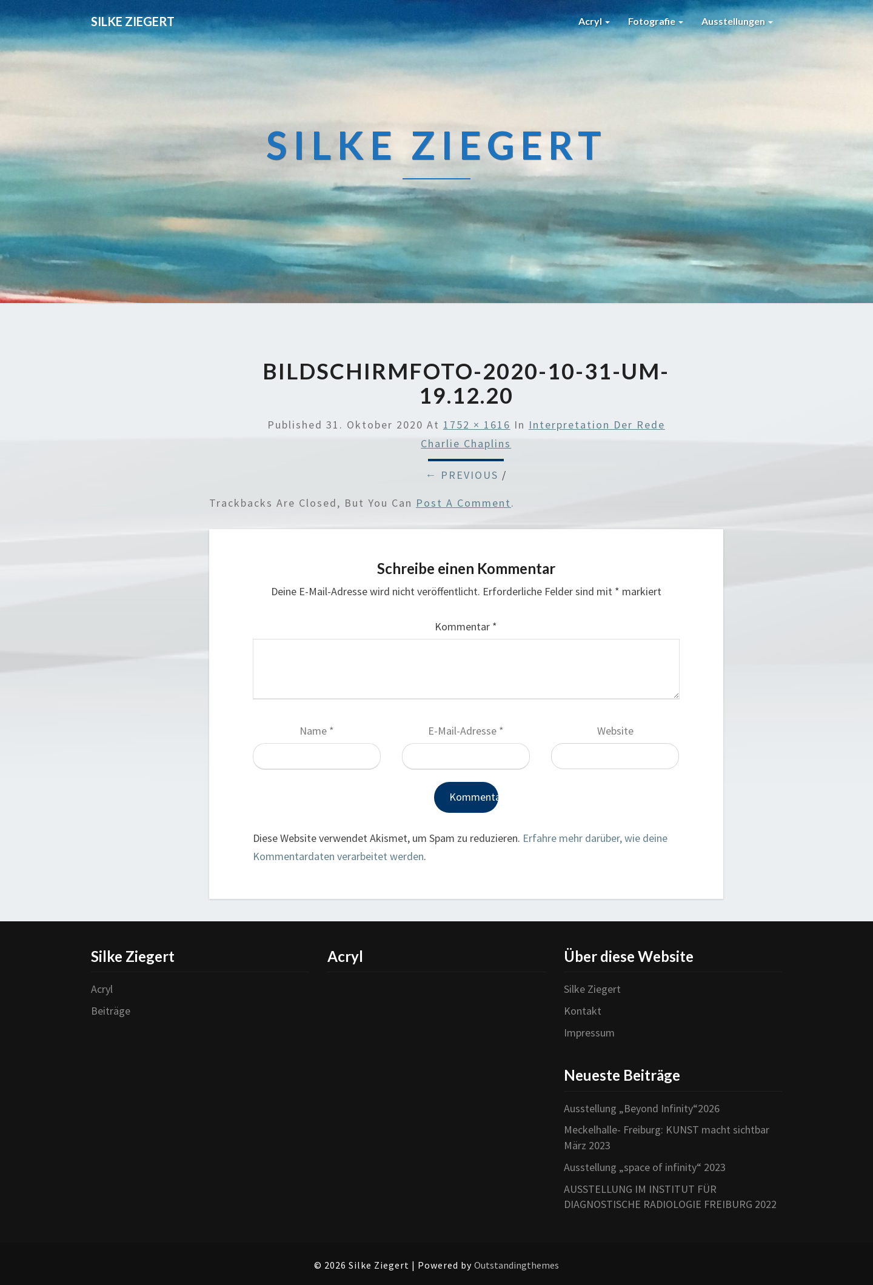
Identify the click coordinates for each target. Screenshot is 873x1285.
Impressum (589, 1033)
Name (316, 731)
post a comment (463, 503)
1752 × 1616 (476, 425)
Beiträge (110, 1011)
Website (615, 731)
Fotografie (655, 21)
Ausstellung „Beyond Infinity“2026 (642, 1108)
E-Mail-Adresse (466, 731)
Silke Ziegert (592, 989)
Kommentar (466, 626)
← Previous (461, 475)
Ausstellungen (737, 21)
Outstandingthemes (516, 1265)
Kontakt (582, 1011)
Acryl (594, 21)
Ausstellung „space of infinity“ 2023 (645, 1167)
